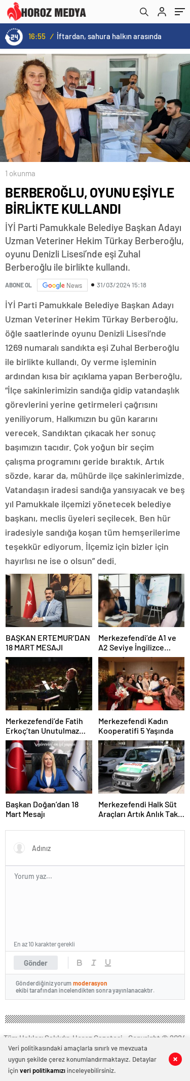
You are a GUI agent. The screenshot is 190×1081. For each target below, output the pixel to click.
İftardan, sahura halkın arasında (109, 36)
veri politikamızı (42, 1070)
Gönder (36, 962)
